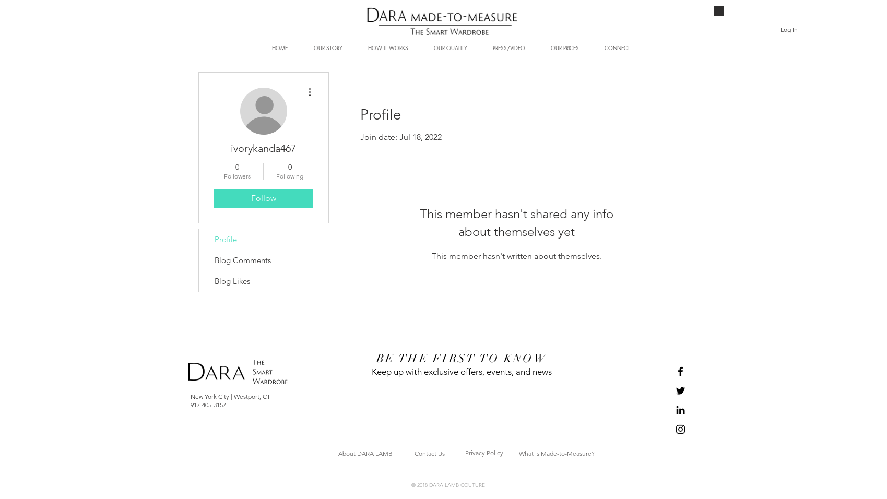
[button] (816, 27)
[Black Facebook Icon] (681, 371)
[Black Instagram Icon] (681, 429)
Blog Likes (232, 281)
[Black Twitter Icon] (681, 391)
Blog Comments (243, 260)
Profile (226, 239)
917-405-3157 (208, 405)
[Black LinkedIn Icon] (681, 410)
